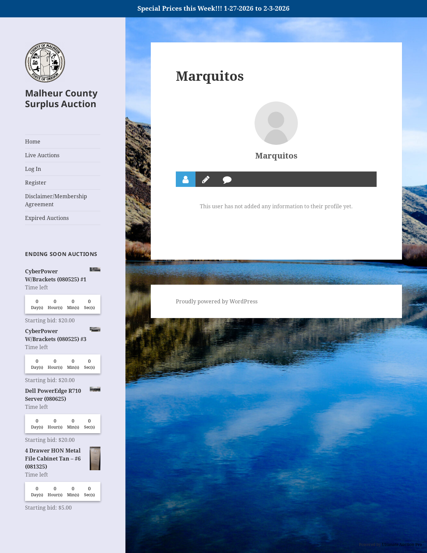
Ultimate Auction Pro (402, 544)
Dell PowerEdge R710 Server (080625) (62, 394)
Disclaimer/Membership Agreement (56, 200)
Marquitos (276, 155)
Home (32, 141)
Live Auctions (42, 155)
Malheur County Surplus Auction (61, 98)
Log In (33, 169)
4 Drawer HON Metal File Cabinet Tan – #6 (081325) (62, 458)
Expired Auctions (47, 218)
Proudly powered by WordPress (217, 301)
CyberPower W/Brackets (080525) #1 (62, 275)
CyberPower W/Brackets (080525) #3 (62, 335)
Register (35, 182)
